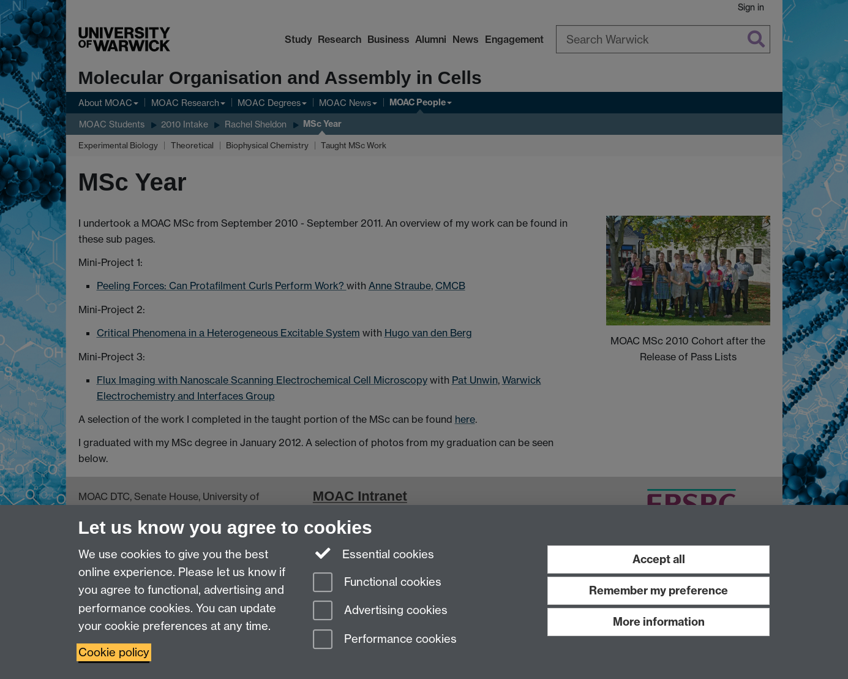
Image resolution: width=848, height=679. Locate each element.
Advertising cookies (380, 611)
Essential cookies (374, 553)
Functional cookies (377, 583)
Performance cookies (385, 640)
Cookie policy (113, 652)
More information (659, 622)
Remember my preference (658, 590)
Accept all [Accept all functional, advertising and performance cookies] (658, 559)
